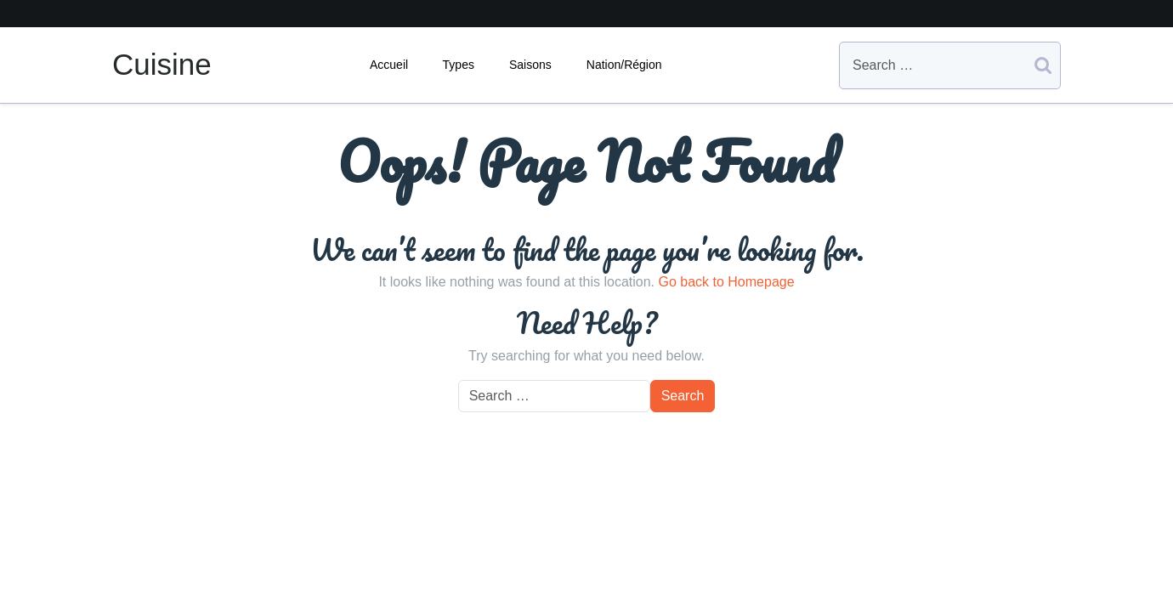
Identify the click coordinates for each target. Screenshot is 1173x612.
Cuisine (162, 64)
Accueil (389, 64)
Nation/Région (624, 64)
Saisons (530, 64)
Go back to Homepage (726, 282)
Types (458, 64)
